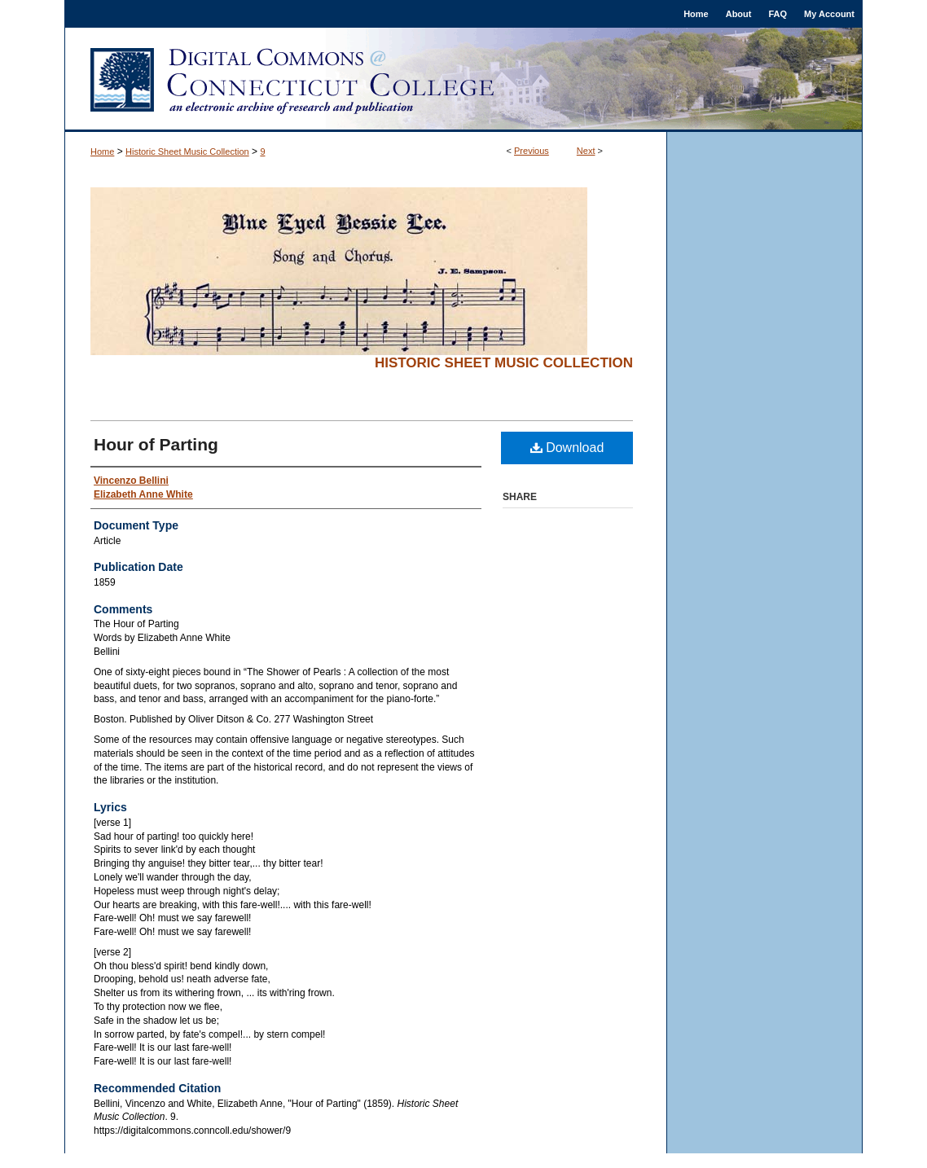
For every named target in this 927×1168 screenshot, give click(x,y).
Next (586, 151)
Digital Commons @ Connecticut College (463, 80)
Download (567, 447)
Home (102, 151)
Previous (531, 151)
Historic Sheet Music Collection (187, 151)
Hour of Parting (156, 444)
